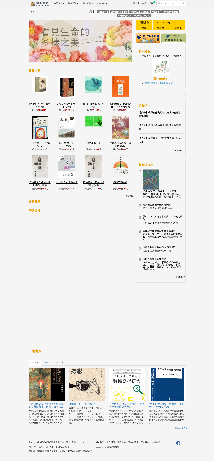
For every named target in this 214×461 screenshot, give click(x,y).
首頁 (33, 12)
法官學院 (147, 250)
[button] (36, 42)
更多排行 (180, 277)
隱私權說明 (133, 442)
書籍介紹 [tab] (35, 363)
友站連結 (102, 3)
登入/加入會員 (139, 3)
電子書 (160, 28)
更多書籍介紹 (181, 428)
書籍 (144, 28)
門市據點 (145, 442)
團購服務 (144, 22)
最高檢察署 (148, 208)
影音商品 (177, 28)
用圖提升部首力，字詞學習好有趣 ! (159, 83)
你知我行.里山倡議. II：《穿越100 (160, 191)
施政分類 (73, 3)
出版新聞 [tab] (47, 363)
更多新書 (130, 196)
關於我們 (100, 442)
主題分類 (59, 3)
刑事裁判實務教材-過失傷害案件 (159, 247)
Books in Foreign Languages (169, 22)
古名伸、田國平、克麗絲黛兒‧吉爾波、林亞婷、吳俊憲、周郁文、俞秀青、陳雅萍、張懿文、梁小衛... (161, 264)
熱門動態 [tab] (59, 363)
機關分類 (87, 3)
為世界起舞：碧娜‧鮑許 (155, 259)
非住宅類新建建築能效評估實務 (159, 231)
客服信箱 (156, 442)
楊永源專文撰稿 (151, 222)
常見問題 (111, 442)
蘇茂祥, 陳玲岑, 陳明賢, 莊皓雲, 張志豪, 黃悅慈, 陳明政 (161, 195)
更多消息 (179, 150)
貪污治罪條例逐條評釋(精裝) (157, 205)
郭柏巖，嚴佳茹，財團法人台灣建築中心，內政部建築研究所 (162, 235)
